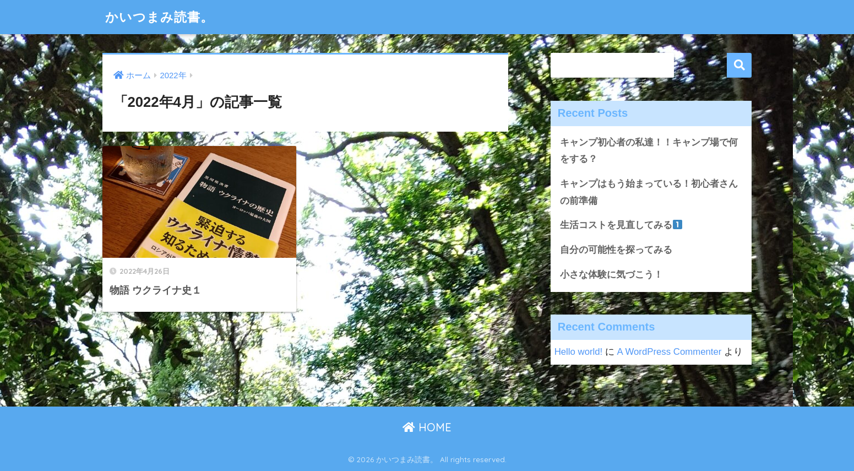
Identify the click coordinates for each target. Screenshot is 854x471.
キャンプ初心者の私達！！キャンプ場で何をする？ (649, 151)
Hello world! (578, 352)
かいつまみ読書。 (159, 17)
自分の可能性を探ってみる (616, 250)
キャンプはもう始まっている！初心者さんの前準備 (649, 192)
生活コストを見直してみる (621, 225)
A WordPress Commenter (669, 352)
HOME (427, 427)
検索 (739, 65)
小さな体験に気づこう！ (611, 274)
